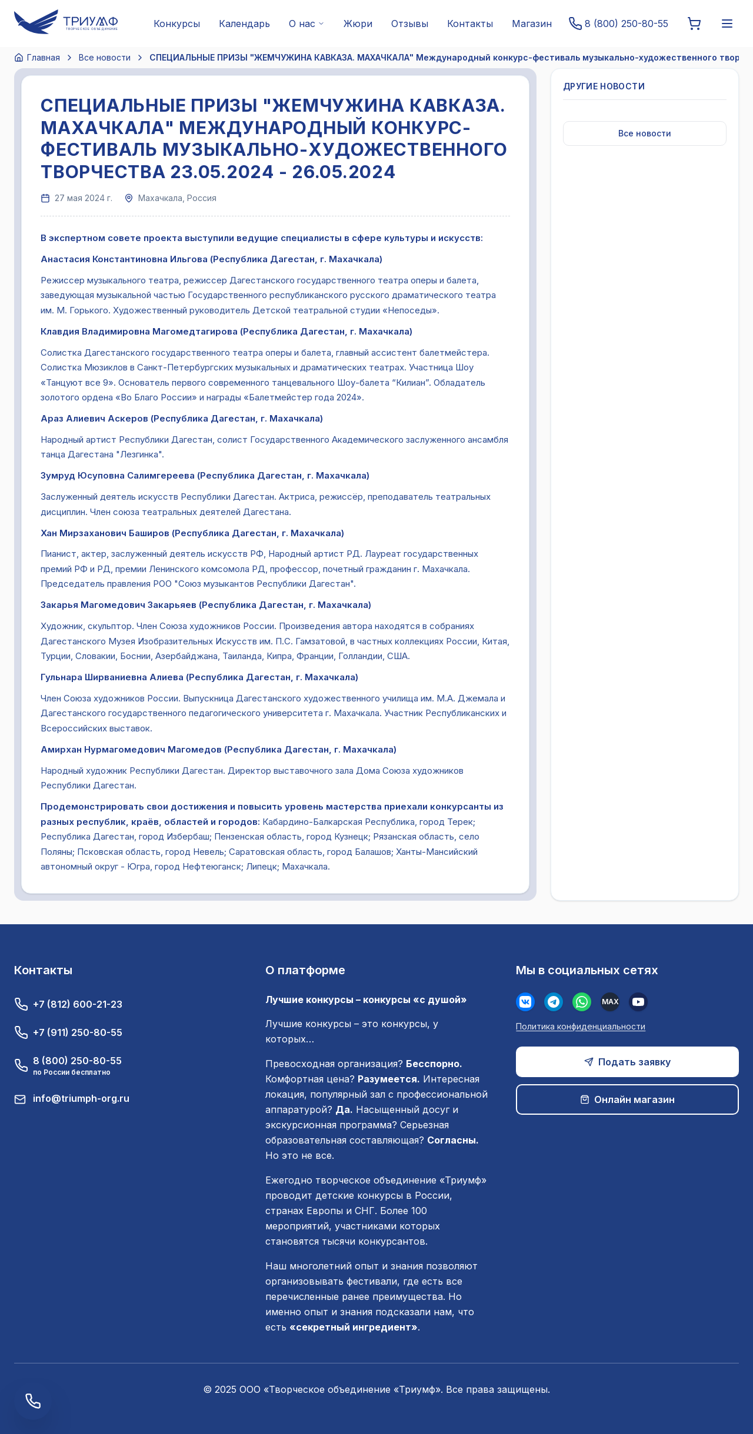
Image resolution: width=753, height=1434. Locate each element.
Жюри (358, 23)
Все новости (105, 57)
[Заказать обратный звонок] (33, 1401)
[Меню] (727, 23)
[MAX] (610, 1001)
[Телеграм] (553, 1001)
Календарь (244, 23)
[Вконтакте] (525, 1001)
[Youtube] (638, 1001)
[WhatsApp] (581, 1001)
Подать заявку (627, 1062)
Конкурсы (177, 23)
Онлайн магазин (627, 1099)
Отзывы (409, 23)
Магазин (532, 23)
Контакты (470, 23)
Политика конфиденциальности (580, 1026)
